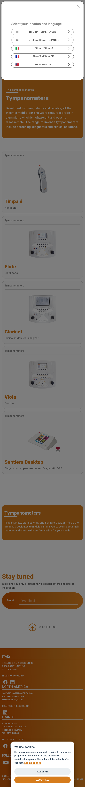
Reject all (42, 771)
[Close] (78, 6)
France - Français (34, 56)
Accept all (42, 780)
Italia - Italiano (34, 48)
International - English (36, 32)
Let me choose (32, 762)
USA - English (33, 64)
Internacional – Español (37, 40)
